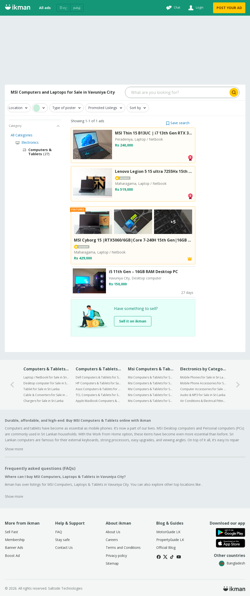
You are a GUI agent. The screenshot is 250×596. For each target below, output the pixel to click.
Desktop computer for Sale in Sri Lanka (46, 383)
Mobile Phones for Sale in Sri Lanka (203, 377)
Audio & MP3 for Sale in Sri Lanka (202, 395)
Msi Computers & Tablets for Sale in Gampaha (151, 383)
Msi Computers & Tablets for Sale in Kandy (151, 389)
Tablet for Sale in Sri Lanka (41, 389)
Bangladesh (232, 563)
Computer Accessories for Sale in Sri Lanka (203, 389)
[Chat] (172, 8)
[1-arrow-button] (238, 385)
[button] (177, 123)
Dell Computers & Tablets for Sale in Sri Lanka (98, 377)
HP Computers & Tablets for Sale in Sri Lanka (98, 383)
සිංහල (63, 8)
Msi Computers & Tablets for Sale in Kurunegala (151, 401)
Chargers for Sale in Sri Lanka (43, 401)
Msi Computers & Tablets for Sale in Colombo (151, 377)
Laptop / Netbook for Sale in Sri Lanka (46, 377)
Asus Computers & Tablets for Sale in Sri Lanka (98, 389)
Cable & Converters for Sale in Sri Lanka (46, 395)
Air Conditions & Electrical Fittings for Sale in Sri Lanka (203, 401)
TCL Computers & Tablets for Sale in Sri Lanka (98, 395)
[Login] (195, 8)
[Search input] (177, 92)
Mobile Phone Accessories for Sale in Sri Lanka (203, 383)
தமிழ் (77, 8)
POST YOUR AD (229, 7)
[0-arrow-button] (12, 385)
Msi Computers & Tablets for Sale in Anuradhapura (151, 395)
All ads (45, 7)
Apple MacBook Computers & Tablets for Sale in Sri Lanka (98, 401)
